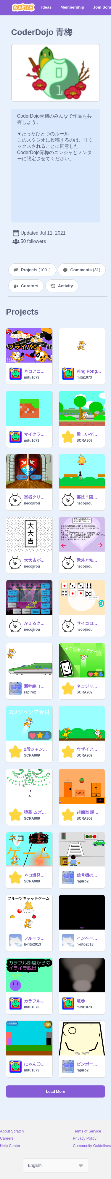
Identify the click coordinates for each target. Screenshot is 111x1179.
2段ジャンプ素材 (36, 749)
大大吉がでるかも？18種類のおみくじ (36, 560)
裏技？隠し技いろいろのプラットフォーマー (89, 497)
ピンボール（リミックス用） (89, 1064)
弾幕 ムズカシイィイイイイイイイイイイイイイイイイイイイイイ (36, 812)
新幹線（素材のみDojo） (36, 686)
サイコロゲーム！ (89, 623)
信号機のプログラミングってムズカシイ (89, 875)
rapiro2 (30, 692)
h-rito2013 (32, 944)
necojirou (32, 503)
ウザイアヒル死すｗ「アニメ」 (89, 749)
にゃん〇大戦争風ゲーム (36, 1064)
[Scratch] (23, 7)
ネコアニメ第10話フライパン (36, 371)
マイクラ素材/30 (36, 434)
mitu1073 (31, 377)
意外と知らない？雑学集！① (89, 560)
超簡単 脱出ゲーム (89, 812)
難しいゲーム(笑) (89, 434)
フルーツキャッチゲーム (36, 938)
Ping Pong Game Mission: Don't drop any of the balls (89, 371)
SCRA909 (85, 440)
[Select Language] (55, 1165)
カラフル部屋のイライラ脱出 (36, 1001)
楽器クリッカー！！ (36, 497)
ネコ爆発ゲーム (36, 875)
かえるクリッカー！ (36, 623)
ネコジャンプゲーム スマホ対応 (89, 686)
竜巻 (81, 1001)
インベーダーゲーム (89, 938)
